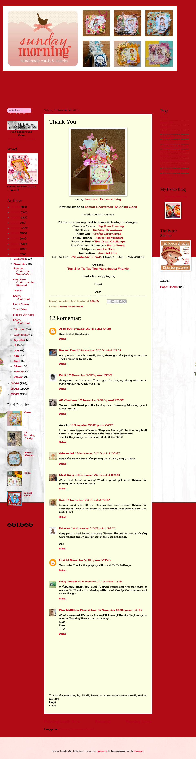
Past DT (165, 127)
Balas (62, 338)
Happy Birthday (23, 314)
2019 (15, 233)
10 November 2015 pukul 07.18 (89, 328)
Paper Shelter (169, 286)
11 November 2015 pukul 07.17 (91, 425)
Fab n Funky (116, 245)
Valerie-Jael (66, 453)
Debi (62, 499)
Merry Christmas (21, 297)
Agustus (20, 340)
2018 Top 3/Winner (173, 170)
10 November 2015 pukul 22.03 (101, 400)
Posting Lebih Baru (62, 722)
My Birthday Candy (29, 435)
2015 (15, 254)
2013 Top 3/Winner (173, 146)
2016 (15, 248)
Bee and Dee (67, 350)
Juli (16, 345)
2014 (15, 383)
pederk (102, 750)
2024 (16, 207)
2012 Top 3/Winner (174, 141)
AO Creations (68, 400)
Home (164, 117)
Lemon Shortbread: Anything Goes (111, 206)
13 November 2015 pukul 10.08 (97, 474)
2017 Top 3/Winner (173, 165)
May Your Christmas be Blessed (23, 282)
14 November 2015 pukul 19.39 (88, 499)
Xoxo (27, 412)
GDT (163, 131)
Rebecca (64, 528)
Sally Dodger (68, 581)
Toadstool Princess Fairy (102, 199)
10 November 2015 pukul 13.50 (89, 375)
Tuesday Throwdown (107, 229)
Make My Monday (109, 237)
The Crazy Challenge (110, 241)
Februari (19, 371)
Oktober (20, 329)
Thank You (20, 309)
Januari (19, 376)
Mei (17, 355)
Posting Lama (139, 722)
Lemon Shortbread (70, 306)
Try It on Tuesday (111, 226)
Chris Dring (66, 474)
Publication (167, 136)
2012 (15, 394)
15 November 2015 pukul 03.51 (100, 581)
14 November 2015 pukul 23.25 (88, 560)
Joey (62, 328)
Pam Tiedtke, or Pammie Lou (77, 609)
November (21, 263)
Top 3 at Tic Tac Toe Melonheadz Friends (98, 268)
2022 (16, 217)
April (17, 360)
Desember (21, 258)
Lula (62, 560)
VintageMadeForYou (21, 138)
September (21, 334)
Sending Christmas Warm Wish (22, 271)
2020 (16, 228)
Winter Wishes (28, 454)
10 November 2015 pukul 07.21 (99, 350)
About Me (167, 122)
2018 (15, 238)
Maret (18, 366)
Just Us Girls (105, 249)
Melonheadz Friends (86, 256)
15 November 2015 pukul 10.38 (120, 609)
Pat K (62, 375)
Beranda (103, 722)
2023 (16, 212)
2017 (15, 243)
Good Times (28, 494)
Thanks (17, 290)
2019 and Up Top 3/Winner (172, 177)
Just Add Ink (107, 253)
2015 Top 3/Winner (174, 156)
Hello (27, 472)
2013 (15, 388)
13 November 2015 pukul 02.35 (97, 453)
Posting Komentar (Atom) (76, 729)
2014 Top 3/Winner (173, 151)
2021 (15, 222)
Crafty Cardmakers (107, 233)
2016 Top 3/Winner (174, 160)
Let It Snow (21, 304)
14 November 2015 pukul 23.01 (93, 528)
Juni (17, 350)
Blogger (139, 750)
